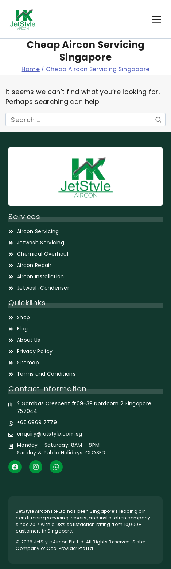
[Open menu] (156, 19)
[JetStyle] (22, 19)
